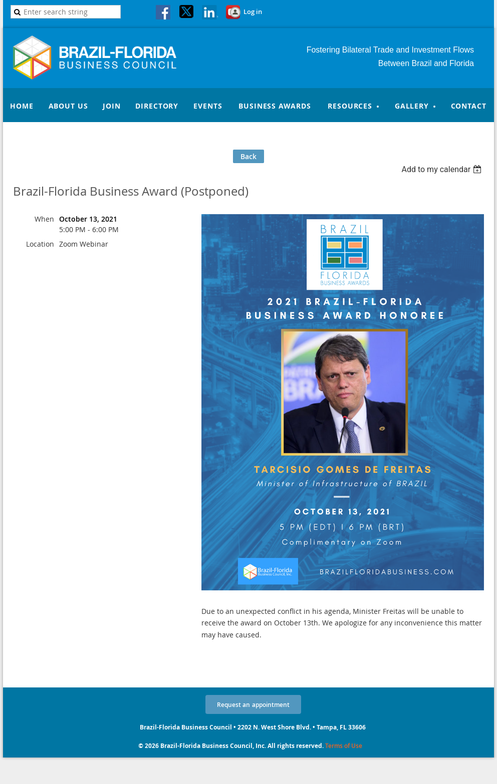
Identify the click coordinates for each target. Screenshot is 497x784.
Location (40, 244)
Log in (252, 11)
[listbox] (442, 169)
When (44, 219)
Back (248, 156)
